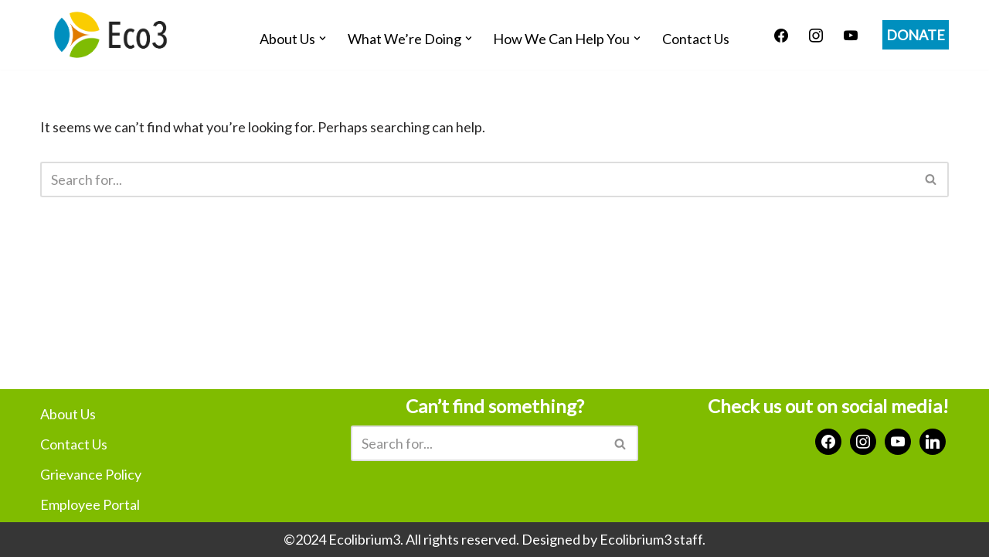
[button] (322, 38)
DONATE (915, 34)
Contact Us (696, 38)
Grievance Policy (90, 474)
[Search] (477, 179)
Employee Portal (90, 504)
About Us (68, 413)
